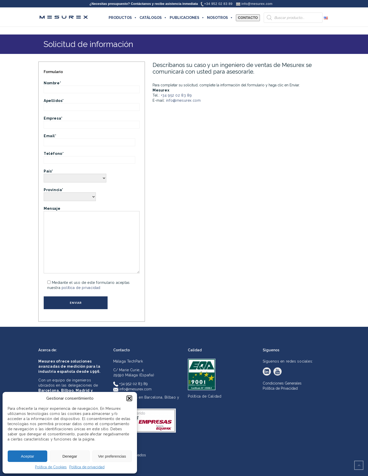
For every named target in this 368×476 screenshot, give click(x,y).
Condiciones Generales (282, 383)
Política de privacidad (87, 467)
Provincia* (70, 193)
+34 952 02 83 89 (176, 95)
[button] (129, 398)
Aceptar (27, 456)
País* (75, 174)
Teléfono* (89, 157)
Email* (89, 139)
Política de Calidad (204, 396)
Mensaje (92, 240)
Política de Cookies (51, 467)
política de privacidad (81, 288)
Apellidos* (92, 104)
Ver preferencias (112, 456)
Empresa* (92, 121)
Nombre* (92, 86)
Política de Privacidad (280, 388)
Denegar (69, 456)
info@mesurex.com (183, 100)
